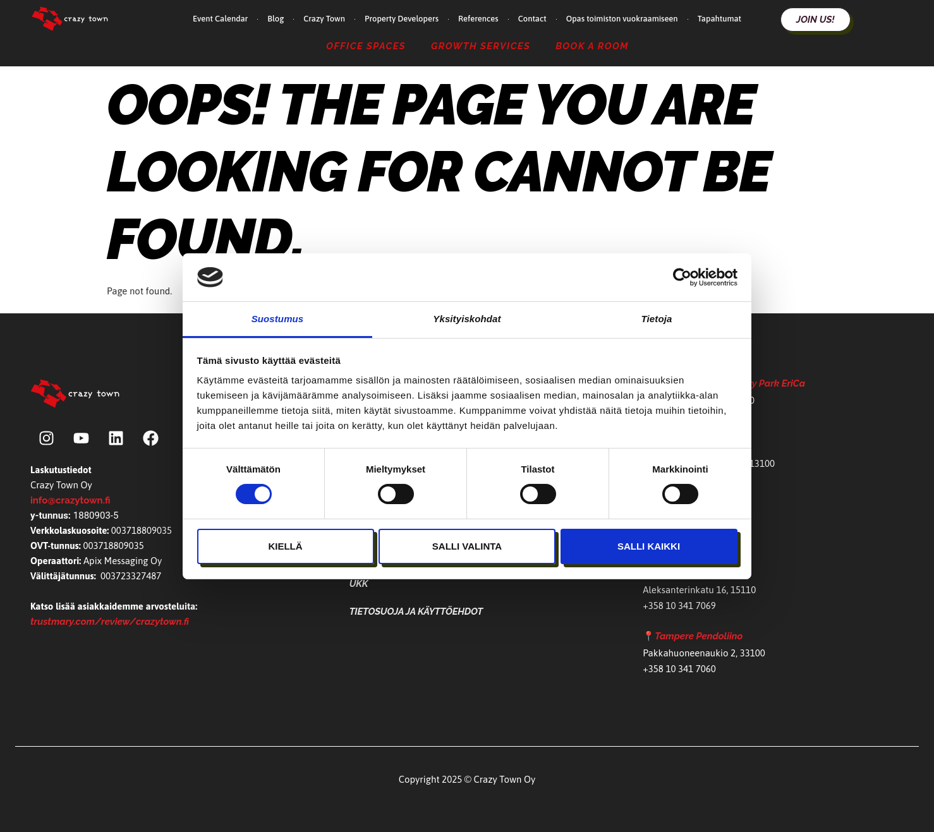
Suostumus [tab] (278, 318)
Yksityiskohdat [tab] (466, 318)
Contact (532, 18)
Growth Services (480, 45)
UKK (358, 583)
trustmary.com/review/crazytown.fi (109, 621)
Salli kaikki (648, 546)
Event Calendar (220, 18)
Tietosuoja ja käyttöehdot (416, 611)
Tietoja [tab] (656, 318)
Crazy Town (324, 18)
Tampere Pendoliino (699, 636)
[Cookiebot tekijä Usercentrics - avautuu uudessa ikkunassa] (682, 277)
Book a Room (592, 45)
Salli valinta (467, 546)
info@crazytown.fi (70, 500)
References (478, 18)
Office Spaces (366, 45)
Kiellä (285, 546)
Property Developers (402, 18)
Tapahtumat (719, 18)
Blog (275, 18)
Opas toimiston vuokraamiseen (622, 18)
